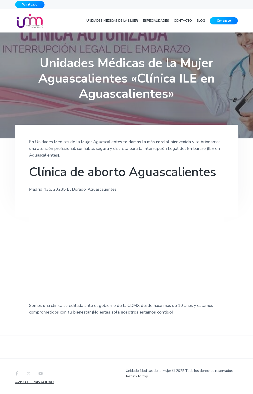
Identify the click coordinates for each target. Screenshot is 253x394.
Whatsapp (29, 5)
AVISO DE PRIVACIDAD (34, 382)
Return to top (137, 376)
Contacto (224, 21)
